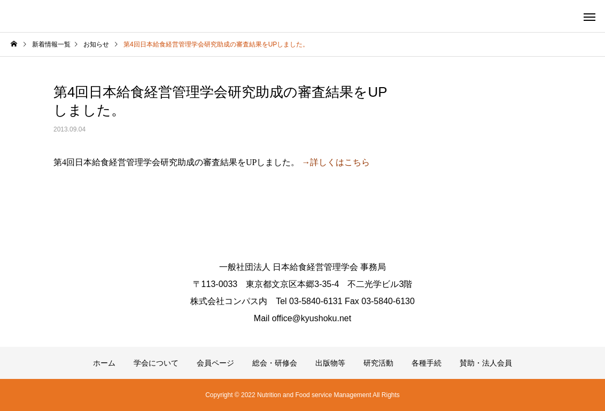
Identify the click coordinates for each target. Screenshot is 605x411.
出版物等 (330, 363)
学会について (156, 363)
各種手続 (426, 363)
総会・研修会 (274, 363)
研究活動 (378, 363)
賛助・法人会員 (486, 363)
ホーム (104, 363)
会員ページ (215, 363)
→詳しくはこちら (335, 162)
